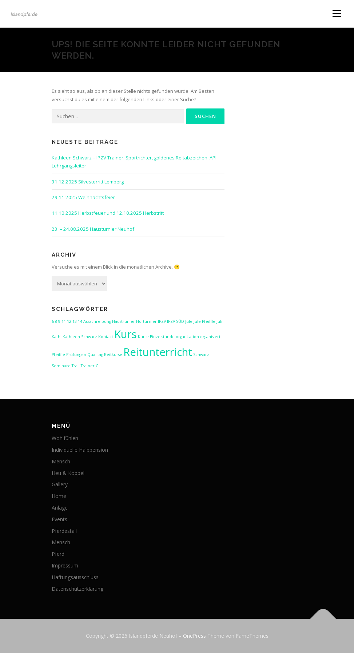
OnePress (194, 635)
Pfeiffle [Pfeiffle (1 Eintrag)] (58, 354)
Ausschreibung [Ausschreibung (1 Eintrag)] (97, 321)
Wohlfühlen (65, 438)
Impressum (65, 565)
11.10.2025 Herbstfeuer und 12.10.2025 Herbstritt (108, 213)
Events (59, 519)
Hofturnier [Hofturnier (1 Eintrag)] (146, 321)
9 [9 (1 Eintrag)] (59, 321)
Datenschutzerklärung (77, 588)
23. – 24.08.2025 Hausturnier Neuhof (93, 229)
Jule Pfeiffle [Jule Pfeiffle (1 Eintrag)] (204, 321)
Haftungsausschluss (75, 577)
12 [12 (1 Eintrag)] (69, 321)
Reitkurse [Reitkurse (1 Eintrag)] (113, 354)
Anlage (60, 507)
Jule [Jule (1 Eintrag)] (188, 321)
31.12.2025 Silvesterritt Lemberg (88, 181)
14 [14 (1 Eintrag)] (80, 321)
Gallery (60, 484)
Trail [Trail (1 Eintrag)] (76, 365)
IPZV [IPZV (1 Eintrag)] (162, 321)
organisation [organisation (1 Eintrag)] (187, 336)
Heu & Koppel (68, 473)
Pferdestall (64, 530)
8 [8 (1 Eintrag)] (56, 321)
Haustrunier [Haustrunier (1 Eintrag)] (123, 321)
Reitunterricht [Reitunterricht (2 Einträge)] (157, 352)
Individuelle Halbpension (80, 449)
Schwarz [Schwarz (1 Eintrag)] (201, 354)
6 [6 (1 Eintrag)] (53, 321)
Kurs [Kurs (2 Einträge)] (125, 334)
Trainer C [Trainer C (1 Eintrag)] (89, 365)
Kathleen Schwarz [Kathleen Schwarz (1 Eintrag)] (80, 336)
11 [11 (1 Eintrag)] (63, 321)
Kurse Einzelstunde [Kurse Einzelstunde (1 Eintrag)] (156, 336)
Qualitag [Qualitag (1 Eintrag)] (95, 354)
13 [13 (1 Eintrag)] (74, 321)
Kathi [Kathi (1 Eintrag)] (56, 336)
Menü (336, 13)
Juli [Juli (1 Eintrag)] (219, 321)
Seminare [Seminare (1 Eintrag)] (61, 365)
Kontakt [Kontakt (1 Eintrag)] (105, 336)
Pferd (58, 553)
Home (59, 495)
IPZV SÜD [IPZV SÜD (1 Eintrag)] (175, 321)
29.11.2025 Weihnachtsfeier (83, 197)
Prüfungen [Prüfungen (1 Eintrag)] (76, 354)
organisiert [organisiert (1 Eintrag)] (210, 336)
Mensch (61, 461)
